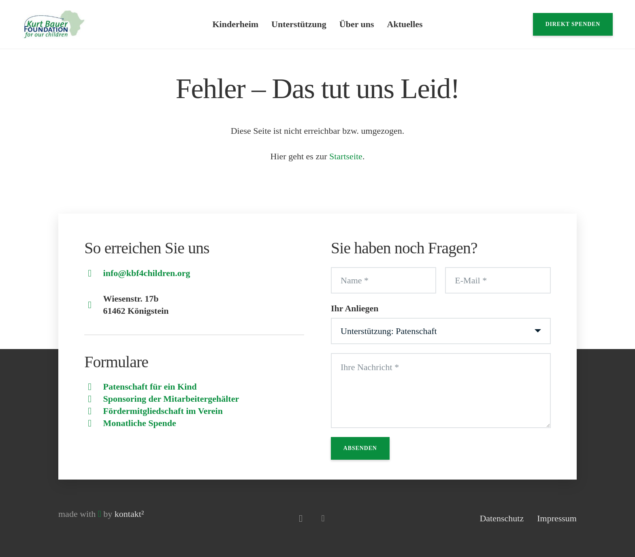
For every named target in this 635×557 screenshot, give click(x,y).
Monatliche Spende (139, 423)
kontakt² (129, 514)
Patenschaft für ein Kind (150, 386)
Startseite (345, 156)
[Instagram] (301, 518)
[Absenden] (360, 448)
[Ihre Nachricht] (441, 390)
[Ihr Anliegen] (441, 331)
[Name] (383, 280)
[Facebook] (323, 518)
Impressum (557, 518)
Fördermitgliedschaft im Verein (163, 411)
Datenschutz (501, 518)
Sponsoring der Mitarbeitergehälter (171, 399)
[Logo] (54, 24)
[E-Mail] (497, 280)
